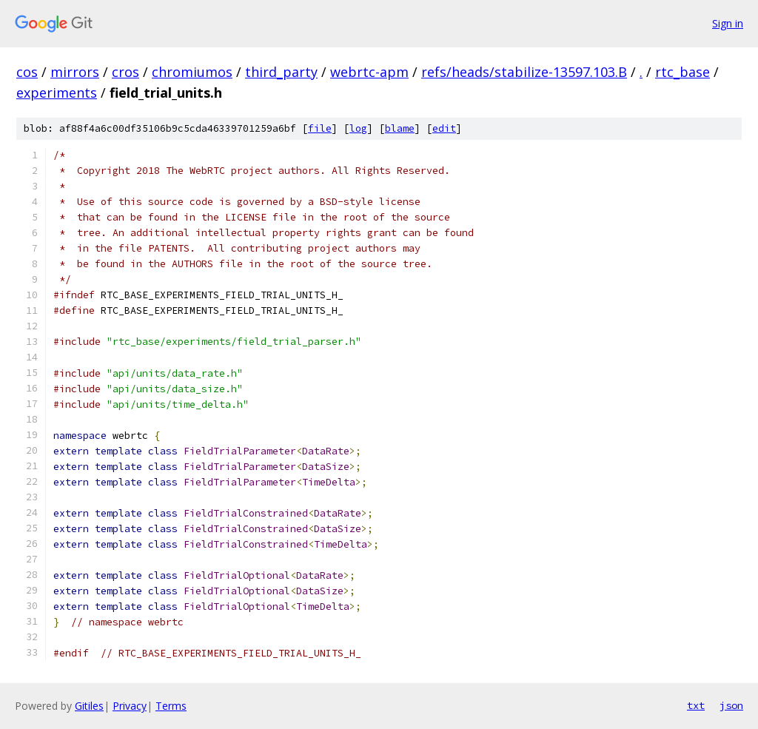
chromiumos (192, 72)
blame (400, 128)
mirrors (74, 72)
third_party (281, 72)
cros (125, 72)
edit (444, 128)
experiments (56, 92)
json (731, 705)
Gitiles (89, 706)
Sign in (727, 23)
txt (696, 705)
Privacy (130, 706)
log (358, 128)
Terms (171, 706)
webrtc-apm (369, 72)
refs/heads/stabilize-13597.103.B (524, 72)
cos (27, 72)
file (320, 128)
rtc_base (682, 72)
